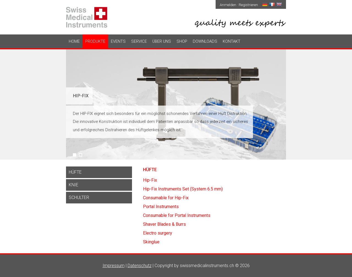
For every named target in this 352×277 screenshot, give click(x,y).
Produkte (95, 41)
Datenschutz (140, 265)
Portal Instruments (161, 206)
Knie (73, 184)
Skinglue (151, 241)
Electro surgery (157, 233)
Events (118, 41)
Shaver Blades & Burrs (164, 224)
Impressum (114, 265)
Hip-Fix (81, 95)
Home (74, 41)
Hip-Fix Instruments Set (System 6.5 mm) (183, 189)
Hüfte (75, 172)
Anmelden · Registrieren (239, 5)
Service (139, 41)
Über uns (161, 41)
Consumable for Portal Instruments (176, 215)
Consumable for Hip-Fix (166, 197)
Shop (182, 41)
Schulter (79, 197)
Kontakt (231, 41)
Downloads (205, 41)
